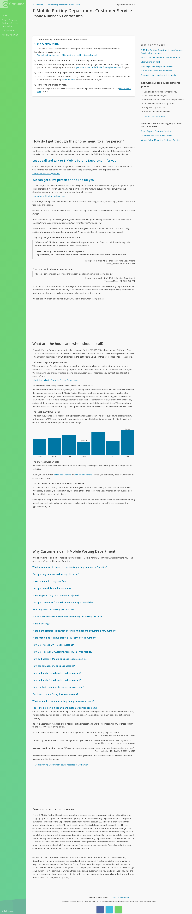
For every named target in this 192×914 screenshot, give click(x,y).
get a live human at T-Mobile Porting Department (99, 67)
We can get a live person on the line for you (63, 180)
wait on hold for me (83, 474)
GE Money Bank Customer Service (156, 135)
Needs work (123, 897)
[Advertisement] (83, 117)
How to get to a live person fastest (157, 66)
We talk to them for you (48, 55)
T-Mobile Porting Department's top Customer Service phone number (162, 51)
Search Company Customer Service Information (10, 23)
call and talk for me (62, 474)
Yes (114, 897)
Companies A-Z (9, 30)
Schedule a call (90, 55)
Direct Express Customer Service (156, 131)
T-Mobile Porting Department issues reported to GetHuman (60, 764)
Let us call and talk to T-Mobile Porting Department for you (74, 160)
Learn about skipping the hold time (48, 196)
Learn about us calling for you (46, 173)
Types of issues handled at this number (159, 75)
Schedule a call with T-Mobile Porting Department (55, 380)
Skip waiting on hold (71, 55)
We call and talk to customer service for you (161, 57)
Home (4, 15)
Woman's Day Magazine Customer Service (160, 140)
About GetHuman (10, 34)
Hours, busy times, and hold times (156, 70)
